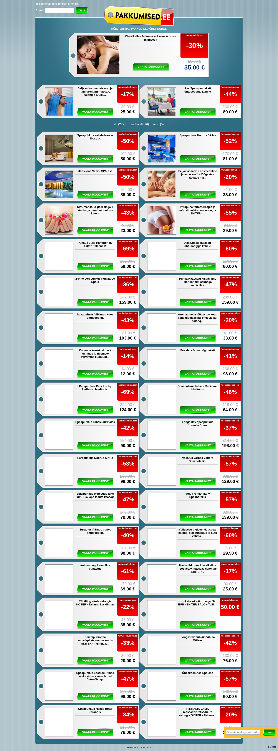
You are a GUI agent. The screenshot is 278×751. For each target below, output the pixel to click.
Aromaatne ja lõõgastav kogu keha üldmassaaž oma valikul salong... (197, 318)
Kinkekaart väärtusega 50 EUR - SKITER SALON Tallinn (197, 603)
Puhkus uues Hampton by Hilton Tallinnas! (95, 244)
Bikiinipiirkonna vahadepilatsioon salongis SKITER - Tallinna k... (95, 640)
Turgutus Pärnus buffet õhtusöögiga (95, 531)
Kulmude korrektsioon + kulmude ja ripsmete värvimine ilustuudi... (95, 353)
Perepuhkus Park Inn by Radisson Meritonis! (95, 388)
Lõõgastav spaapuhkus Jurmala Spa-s (197, 423)
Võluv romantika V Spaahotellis (197, 495)
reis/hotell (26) (139, 124)
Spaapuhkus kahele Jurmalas (95, 422)
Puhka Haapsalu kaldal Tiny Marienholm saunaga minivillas (197, 282)
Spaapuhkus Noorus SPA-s (197, 135)
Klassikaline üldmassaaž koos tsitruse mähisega (150, 38)
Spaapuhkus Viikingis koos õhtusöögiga (95, 316)
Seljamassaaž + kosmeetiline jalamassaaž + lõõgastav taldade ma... (197, 174)
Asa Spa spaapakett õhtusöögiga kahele (197, 90)
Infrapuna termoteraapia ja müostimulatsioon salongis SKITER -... (197, 210)
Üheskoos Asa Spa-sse (197, 673)
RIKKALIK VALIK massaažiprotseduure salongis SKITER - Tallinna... (198, 712)
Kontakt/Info (132, 747)
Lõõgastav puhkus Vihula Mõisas (197, 638)
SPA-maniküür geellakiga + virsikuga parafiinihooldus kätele (95, 210)
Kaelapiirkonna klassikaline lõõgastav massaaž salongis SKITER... (198, 569)
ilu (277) (119, 124)
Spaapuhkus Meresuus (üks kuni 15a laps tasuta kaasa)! (95, 495)
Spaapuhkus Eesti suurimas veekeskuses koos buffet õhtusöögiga (95, 676)
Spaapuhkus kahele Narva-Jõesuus (95, 137)
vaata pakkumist (151, 66)
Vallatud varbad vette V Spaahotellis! (197, 459)
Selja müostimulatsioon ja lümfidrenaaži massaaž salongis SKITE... (95, 91)
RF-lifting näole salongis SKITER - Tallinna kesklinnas (95, 603)
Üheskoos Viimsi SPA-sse (95, 171)
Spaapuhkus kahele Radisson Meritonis (198, 388)
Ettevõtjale (146, 747)
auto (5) (158, 124)
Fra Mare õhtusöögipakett (197, 350)
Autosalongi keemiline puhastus (95, 567)
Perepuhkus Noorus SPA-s (95, 457)
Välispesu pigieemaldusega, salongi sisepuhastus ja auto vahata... (197, 533)
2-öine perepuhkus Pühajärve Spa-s (95, 280)
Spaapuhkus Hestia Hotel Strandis (95, 710)
